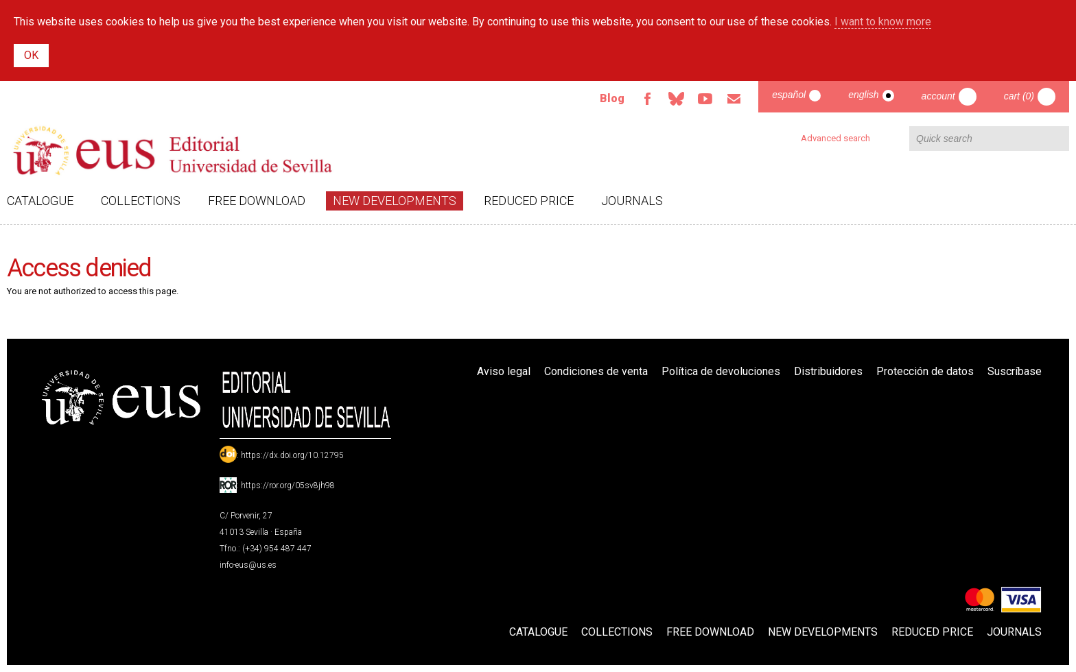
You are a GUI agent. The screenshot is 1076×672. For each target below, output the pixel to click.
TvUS (705, 99)
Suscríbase (1014, 371)
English (863, 94)
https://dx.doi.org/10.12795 (292, 455)
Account (938, 96)
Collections (140, 200)
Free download (256, 200)
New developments (394, 200)
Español (789, 94)
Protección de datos (925, 371)
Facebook (647, 99)
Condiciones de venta (596, 371)
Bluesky (676, 99)
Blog (612, 98)
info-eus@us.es (248, 565)
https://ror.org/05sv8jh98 (288, 485)
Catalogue (40, 200)
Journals (632, 200)
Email (734, 99)
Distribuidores (828, 371)
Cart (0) (1019, 96)
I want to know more (882, 21)
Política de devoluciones (721, 371)
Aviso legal (503, 371)
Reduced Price (529, 200)
